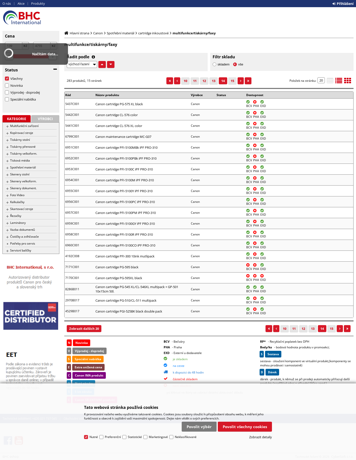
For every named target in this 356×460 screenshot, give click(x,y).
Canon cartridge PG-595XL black (118, 278)
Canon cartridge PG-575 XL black (119, 104)
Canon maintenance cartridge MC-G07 (123, 136)
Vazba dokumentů (22, 230)
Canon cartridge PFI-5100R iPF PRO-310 (124, 234)
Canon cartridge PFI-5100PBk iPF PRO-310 (125, 158)
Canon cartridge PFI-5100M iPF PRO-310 (124, 180)
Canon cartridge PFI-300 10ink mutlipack (125, 256)
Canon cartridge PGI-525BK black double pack (128, 311)
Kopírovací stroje (21, 133)
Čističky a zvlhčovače (24, 236)
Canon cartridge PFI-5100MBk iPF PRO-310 (126, 147)
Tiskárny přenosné (23, 147)
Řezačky (15, 216)
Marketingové (158, 437)
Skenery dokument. (23, 188)
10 (185, 81)
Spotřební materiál (23, 167)
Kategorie (16, 118)
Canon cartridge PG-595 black (116, 267)
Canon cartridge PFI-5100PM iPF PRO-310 (125, 212)
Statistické (135, 437)
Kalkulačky (17, 202)
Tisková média (20, 160)
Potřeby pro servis (22, 243)
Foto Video (17, 195)
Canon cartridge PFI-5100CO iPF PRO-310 (125, 245)
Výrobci (45, 118)
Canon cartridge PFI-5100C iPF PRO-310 (124, 169)
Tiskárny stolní (20, 140)
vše (240, 64)
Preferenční (113, 437)
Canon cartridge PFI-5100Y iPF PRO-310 (124, 191)
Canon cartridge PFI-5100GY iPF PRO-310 (125, 223)
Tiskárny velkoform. (23, 153)
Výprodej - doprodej (25, 92)
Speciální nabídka (23, 99)
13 (213, 81)
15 (232, 81)
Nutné (93, 437)
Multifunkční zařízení (24, 126)
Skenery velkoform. (23, 181)
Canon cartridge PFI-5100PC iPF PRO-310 (125, 202)
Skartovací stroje (21, 209)
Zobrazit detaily (260, 437)
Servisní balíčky (20, 250)
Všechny (16, 78)
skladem (223, 64)
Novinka (16, 85)
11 (195, 81)
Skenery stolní (19, 174)
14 (223, 81)
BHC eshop (30, 17)
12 (204, 81)
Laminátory (18, 223)
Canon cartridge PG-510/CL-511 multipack (125, 300)
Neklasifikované (186, 437)
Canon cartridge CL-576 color (116, 115)
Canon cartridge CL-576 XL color (118, 126)
